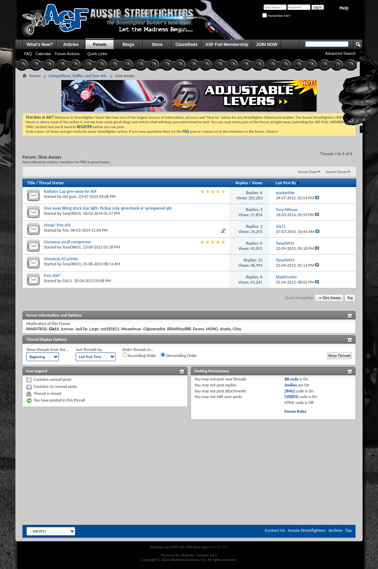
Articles (71, 44)
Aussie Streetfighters (307, 530)
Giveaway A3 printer (61, 258)
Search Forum (336, 172)
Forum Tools (307, 172)
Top (350, 298)
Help (344, 8)
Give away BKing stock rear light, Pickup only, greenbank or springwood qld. (108, 208)
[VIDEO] (291, 396)
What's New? (40, 44)
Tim (65, 230)
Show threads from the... (47, 349)
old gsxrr (69, 196)
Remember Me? (276, 16)
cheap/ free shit (57, 225)
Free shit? (52, 275)
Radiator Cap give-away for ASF (70, 191)
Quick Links (97, 54)
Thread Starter (51, 182)
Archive (335, 530)
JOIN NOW (266, 44)
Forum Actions (67, 54)
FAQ (28, 54)
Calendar (43, 54)
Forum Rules (295, 411)
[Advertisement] (189, 440)
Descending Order (179, 355)
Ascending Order (139, 355)
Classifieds (186, 44)
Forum (99, 44)
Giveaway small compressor (67, 241)
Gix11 (67, 280)
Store (157, 44)
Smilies (290, 385)
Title (31, 182)
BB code (291, 379)
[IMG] (289, 391)
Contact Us (275, 530)
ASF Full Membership (227, 44)
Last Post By (287, 182)
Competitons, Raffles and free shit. (78, 75)
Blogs (128, 44)
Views (257, 182)
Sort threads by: (89, 349)
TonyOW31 (71, 213)
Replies (242, 182)
